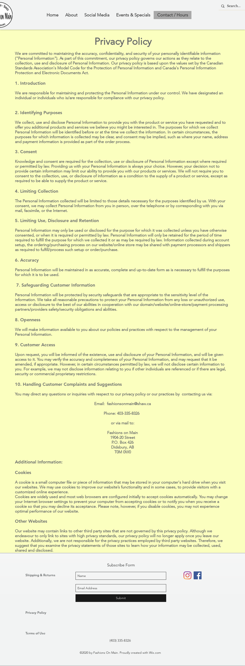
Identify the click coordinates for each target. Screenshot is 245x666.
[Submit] (121, 598)
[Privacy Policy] (41, 612)
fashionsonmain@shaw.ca (129, 403)
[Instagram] (187, 575)
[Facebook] (198, 575)
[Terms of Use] (41, 633)
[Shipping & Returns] (42, 575)
